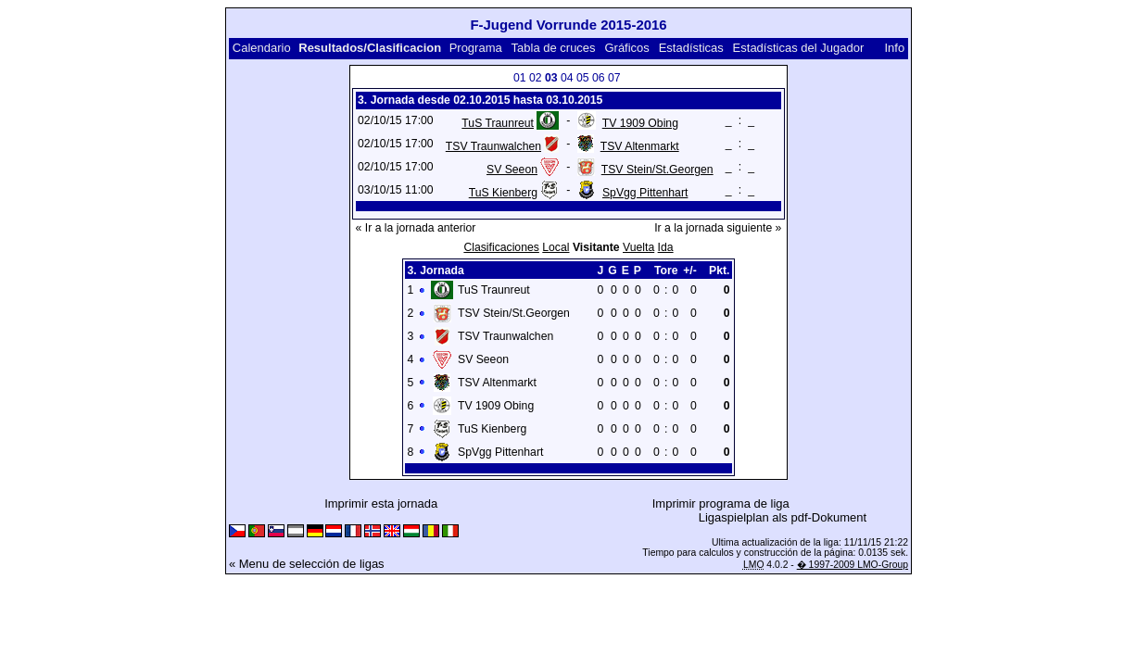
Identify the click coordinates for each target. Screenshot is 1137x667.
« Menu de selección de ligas (307, 564)
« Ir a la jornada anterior (416, 227)
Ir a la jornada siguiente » (717, 227)
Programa (475, 48)
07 (614, 77)
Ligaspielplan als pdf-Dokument (782, 517)
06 (598, 77)
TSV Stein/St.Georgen (657, 169)
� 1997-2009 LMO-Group (852, 565)
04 (567, 77)
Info (894, 48)
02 (535, 77)
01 (519, 77)
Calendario (262, 48)
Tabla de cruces (554, 48)
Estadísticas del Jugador (799, 48)
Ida (666, 247)
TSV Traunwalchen (493, 146)
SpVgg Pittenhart (645, 192)
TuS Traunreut (497, 123)
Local (555, 247)
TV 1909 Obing (640, 123)
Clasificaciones (501, 247)
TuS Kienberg (503, 192)
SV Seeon (511, 169)
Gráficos (626, 48)
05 (582, 77)
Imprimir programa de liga (721, 503)
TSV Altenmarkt (639, 146)
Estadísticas (691, 48)
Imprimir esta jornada (380, 503)
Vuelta (638, 247)
